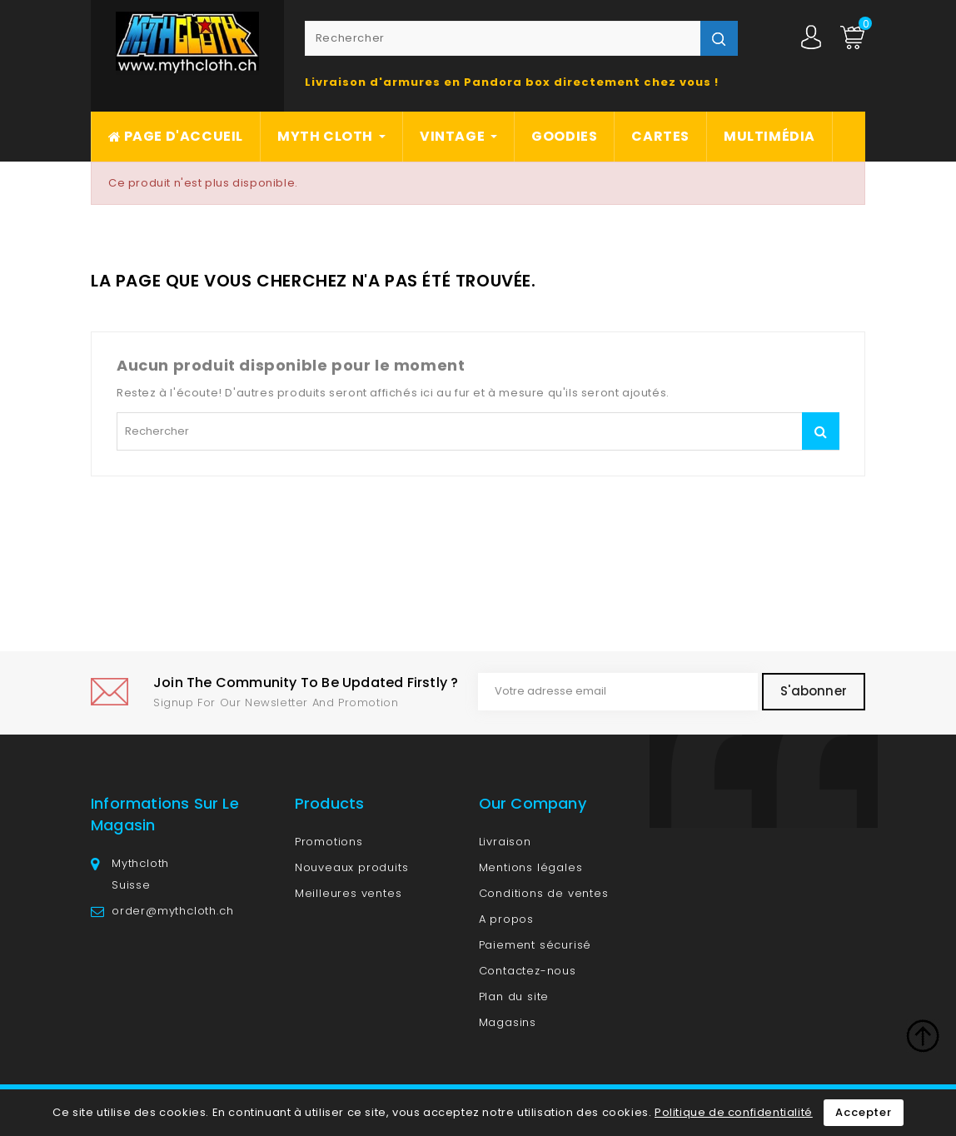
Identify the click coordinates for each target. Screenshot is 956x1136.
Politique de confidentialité (734, 1112)
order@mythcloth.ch (172, 911)
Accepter (863, 1112)
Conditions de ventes (544, 893)
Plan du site (514, 996)
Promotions (329, 842)
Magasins (507, 1022)
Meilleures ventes (348, 893)
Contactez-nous (527, 971)
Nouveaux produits (352, 867)
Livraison (505, 842)
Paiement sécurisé (535, 945)
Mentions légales (531, 867)
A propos (506, 919)
